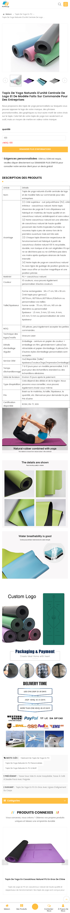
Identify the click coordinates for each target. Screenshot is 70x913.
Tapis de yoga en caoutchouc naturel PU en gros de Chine (35, 879)
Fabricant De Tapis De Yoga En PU (35, 758)
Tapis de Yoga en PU (23, 14)
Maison (9, 14)
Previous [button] (5, 862)
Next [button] (65, 862)
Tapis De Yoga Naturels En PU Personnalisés (23, 763)
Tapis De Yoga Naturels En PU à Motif (20, 768)
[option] (35, 48)
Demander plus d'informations (35, 149)
